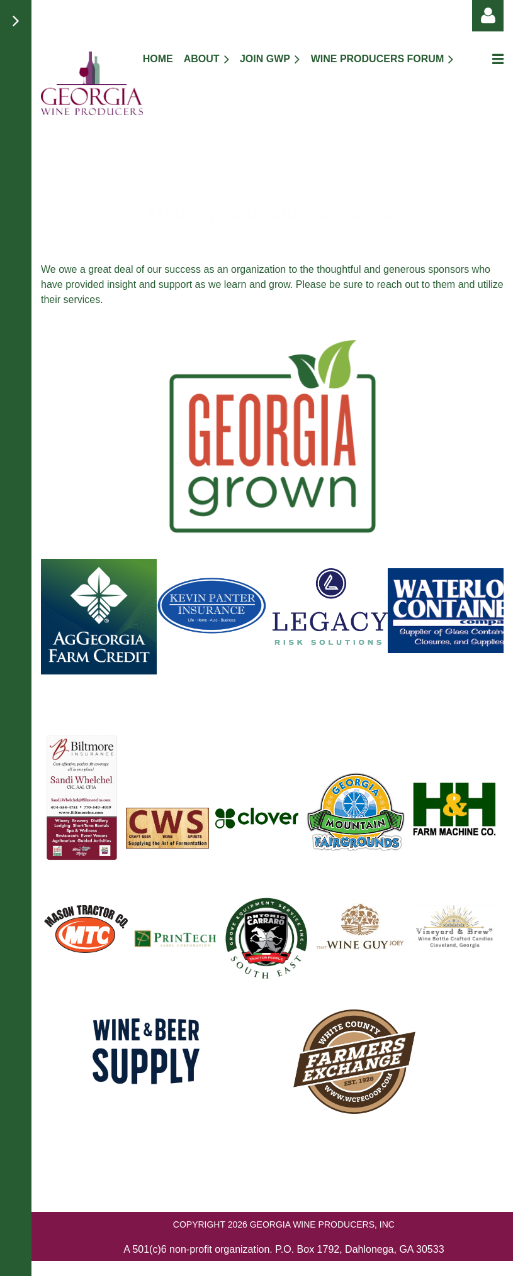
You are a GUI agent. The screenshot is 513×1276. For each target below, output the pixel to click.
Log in (488, 15)
